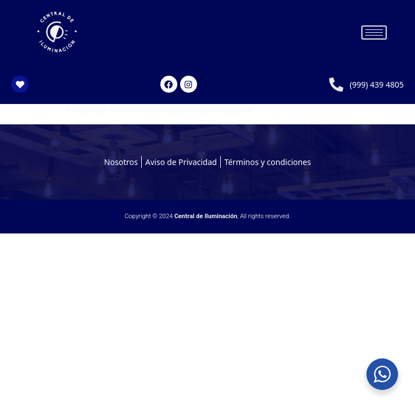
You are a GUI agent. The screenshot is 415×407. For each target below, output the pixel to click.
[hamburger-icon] (374, 32)
